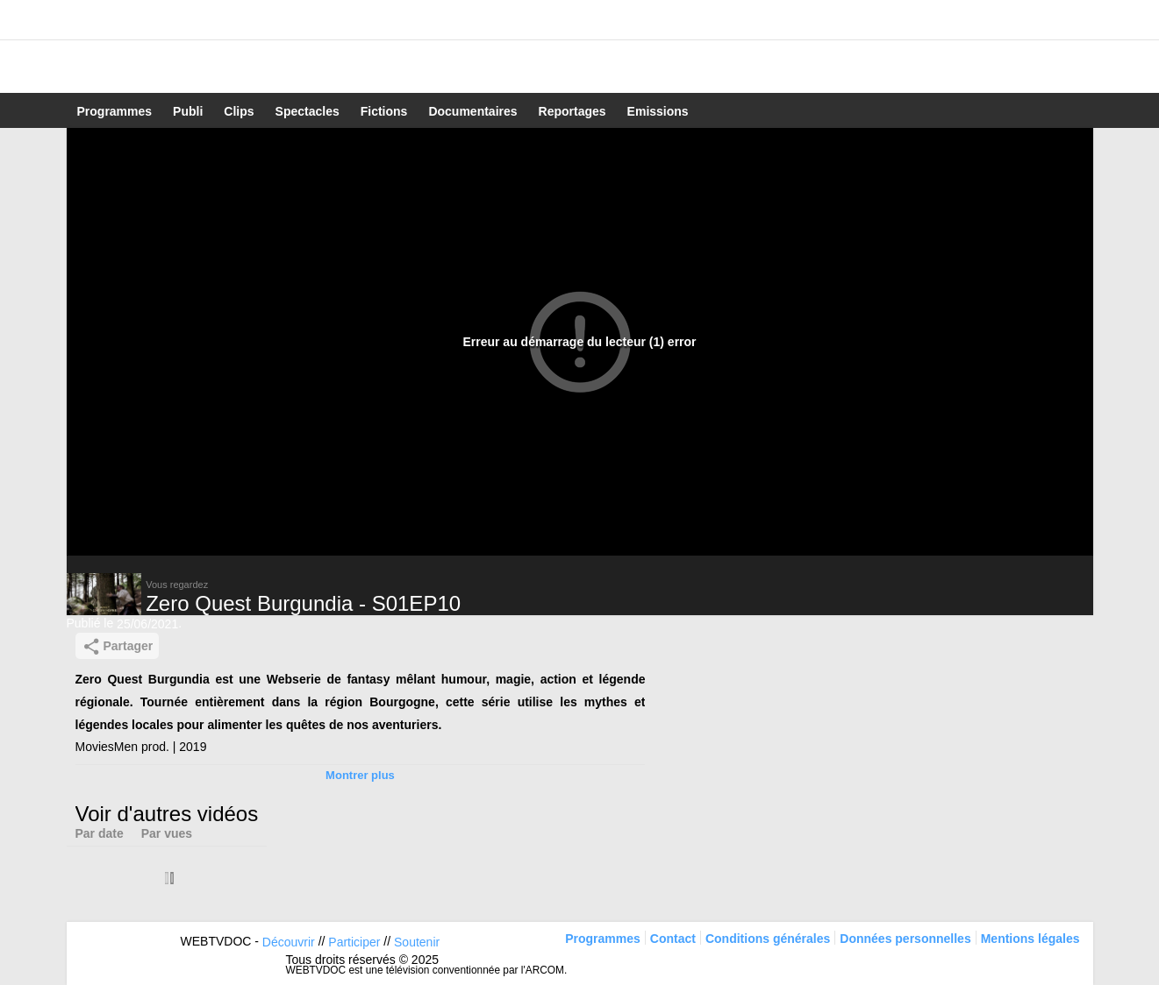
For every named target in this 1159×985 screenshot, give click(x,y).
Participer (354, 942)
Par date (99, 833)
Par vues (166, 833)
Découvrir (288, 942)
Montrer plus (360, 775)
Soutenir (417, 942)
